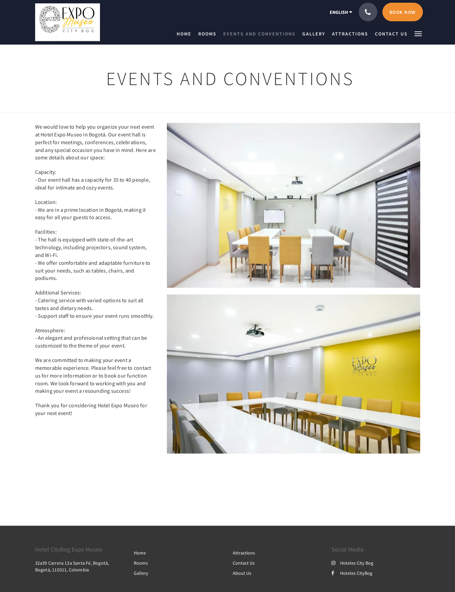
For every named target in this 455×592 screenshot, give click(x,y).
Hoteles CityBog (351, 573)
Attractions (244, 553)
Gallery (141, 573)
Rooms (141, 563)
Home (140, 553)
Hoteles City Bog (352, 563)
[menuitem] (186, 34)
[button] (418, 33)
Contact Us (244, 563)
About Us (242, 573)
